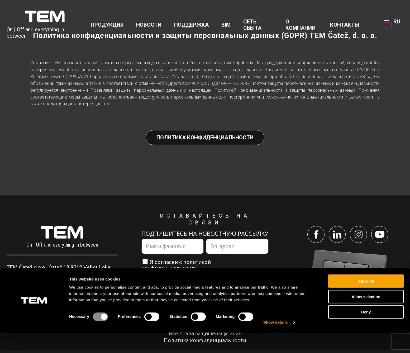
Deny (366, 332)
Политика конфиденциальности (205, 137)
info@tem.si (87, 281)
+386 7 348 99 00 (35, 281)
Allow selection (365, 317)
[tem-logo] (45, 25)
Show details (275, 342)
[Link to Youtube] (384, 236)
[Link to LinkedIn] (336, 236)
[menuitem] (108, 25)
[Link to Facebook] (312, 236)
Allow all (366, 301)
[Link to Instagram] (360, 236)
